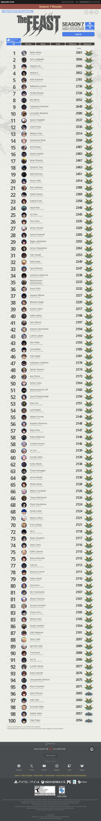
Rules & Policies (26, 775)
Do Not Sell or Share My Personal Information (71, 775)
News (32, 770)
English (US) (85, 2)
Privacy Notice (38, 775)
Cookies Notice (50, 775)
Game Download (50, 755)
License (17, 775)
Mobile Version (51, 743)
